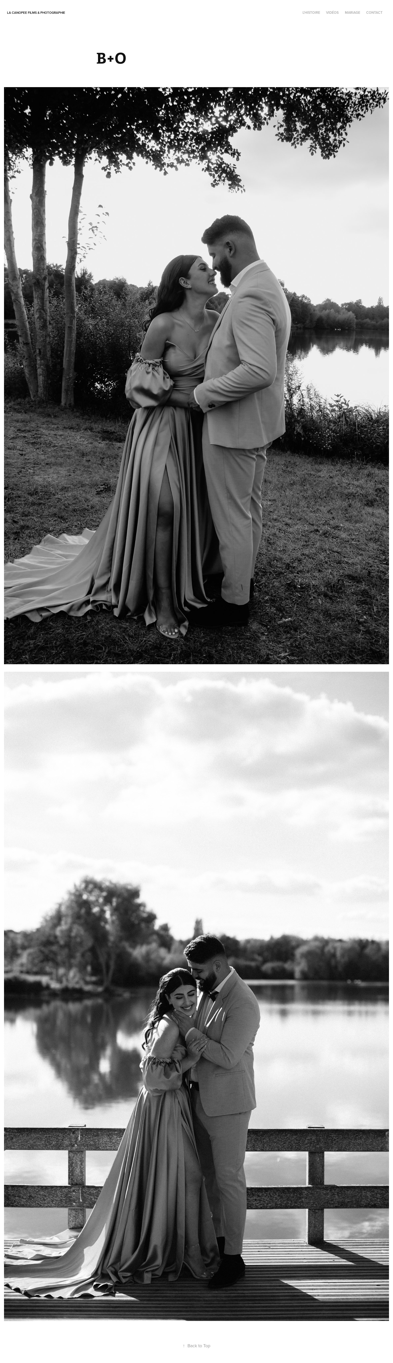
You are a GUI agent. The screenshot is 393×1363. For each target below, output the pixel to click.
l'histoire (311, 12)
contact (374, 12)
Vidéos (332, 12)
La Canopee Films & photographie (36, 12)
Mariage (352, 12)
